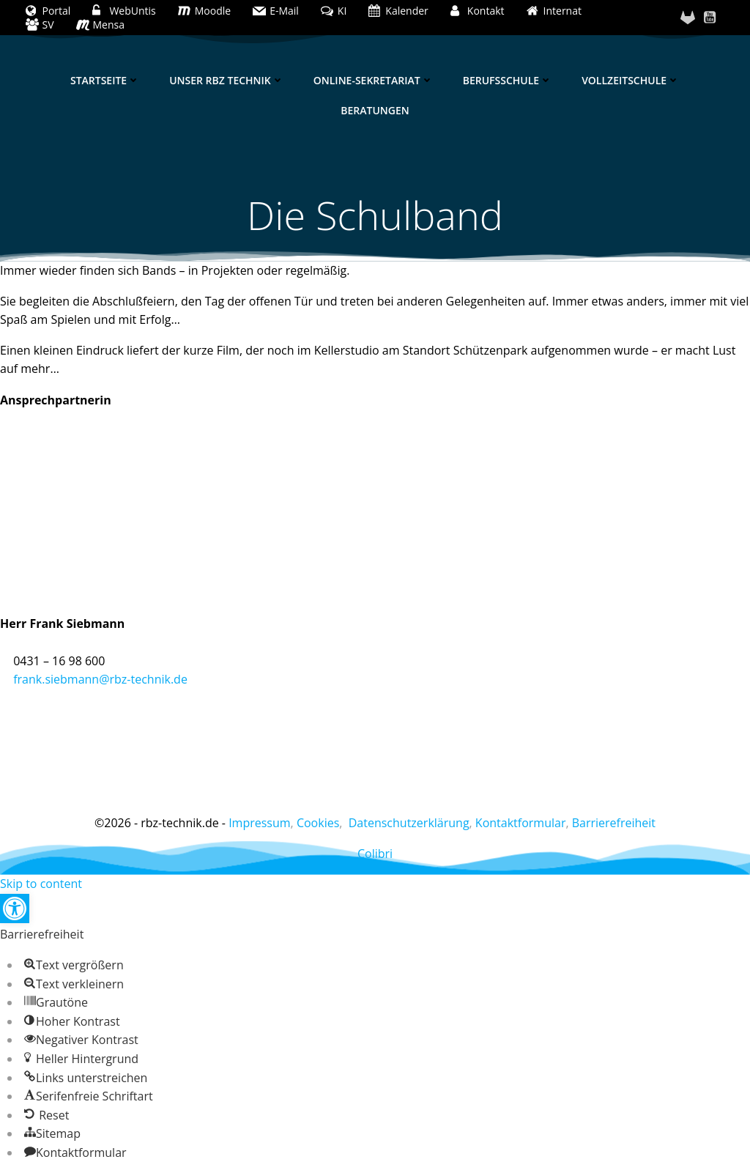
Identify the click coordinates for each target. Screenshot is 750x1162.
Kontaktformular (520, 823)
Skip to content (41, 884)
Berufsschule (507, 80)
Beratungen (375, 110)
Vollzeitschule (631, 80)
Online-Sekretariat (373, 80)
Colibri (375, 853)
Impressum (259, 823)
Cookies (318, 823)
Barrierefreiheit (614, 823)
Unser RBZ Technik (226, 80)
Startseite (105, 80)
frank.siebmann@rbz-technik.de (100, 679)
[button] (14, 908)
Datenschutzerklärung (409, 823)
